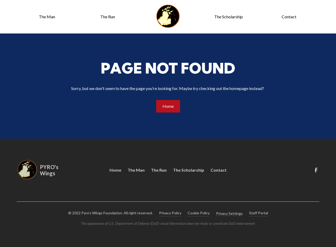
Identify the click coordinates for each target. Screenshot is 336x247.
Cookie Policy (199, 213)
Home (168, 106)
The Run (107, 16)
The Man (47, 16)
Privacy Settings (229, 213)
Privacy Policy (170, 213)
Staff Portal (258, 213)
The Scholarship (228, 16)
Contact (289, 16)
